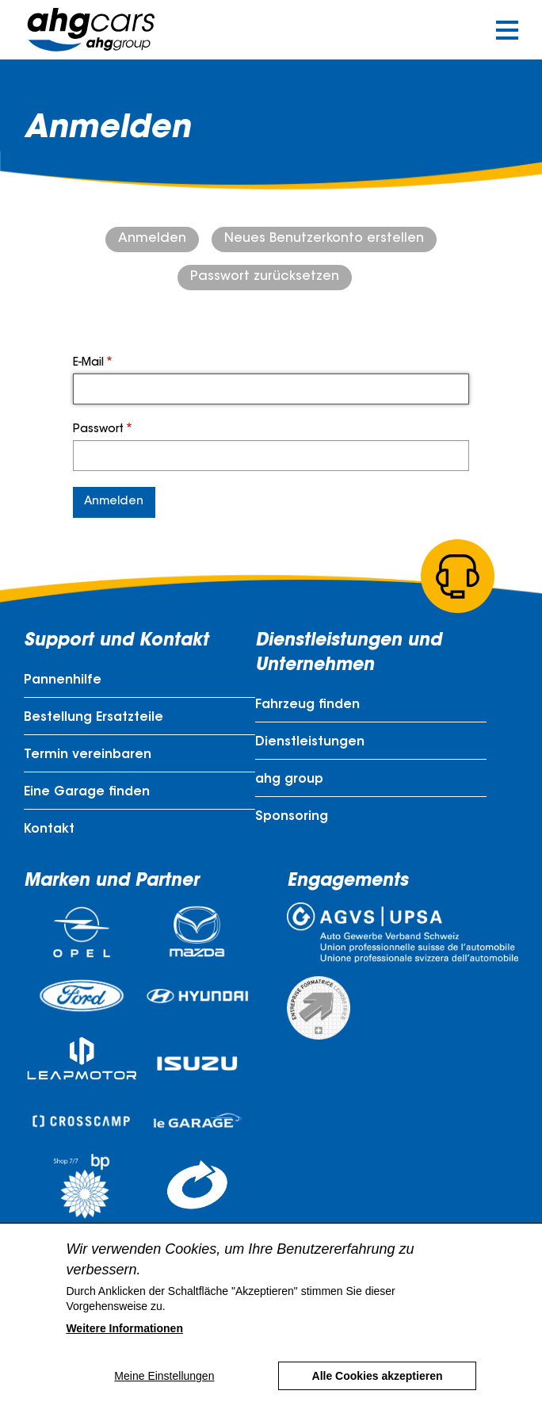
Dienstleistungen (310, 742)
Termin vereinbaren (87, 755)
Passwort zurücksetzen (264, 276)
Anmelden (152, 238)
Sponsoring (291, 816)
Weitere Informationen (124, 1328)
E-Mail (88, 363)
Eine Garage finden (87, 792)
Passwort (98, 429)
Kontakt (49, 829)
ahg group (289, 779)
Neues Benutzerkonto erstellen (324, 238)
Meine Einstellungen (164, 1376)
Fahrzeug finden (307, 705)
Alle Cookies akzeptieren (377, 1376)
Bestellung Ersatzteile (93, 717)
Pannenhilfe (62, 680)
